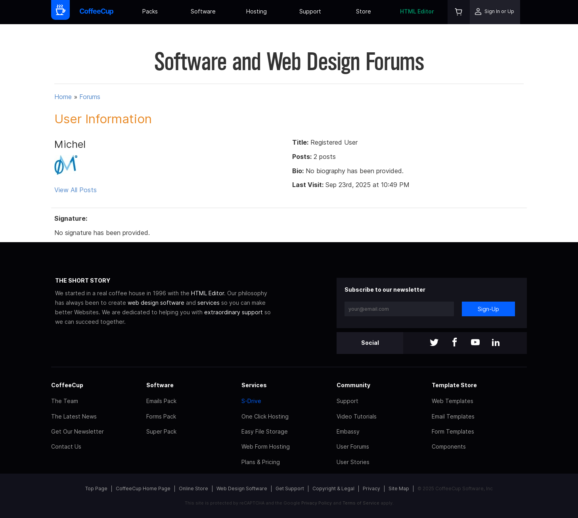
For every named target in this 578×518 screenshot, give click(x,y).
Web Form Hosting (265, 446)
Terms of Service (361, 503)
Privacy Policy (316, 503)
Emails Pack (161, 401)
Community (353, 385)
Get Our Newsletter (77, 431)
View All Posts (75, 190)
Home (63, 97)
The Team (64, 401)
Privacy (371, 488)
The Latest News (74, 416)
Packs (150, 11)
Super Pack (161, 431)
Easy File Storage (264, 431)
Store (363, 11)
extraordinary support (233, 312)
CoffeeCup (67, 385)
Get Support (290, 488)
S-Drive (251, 401)
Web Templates (452, 401)
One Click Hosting (265, 416)
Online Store (193, 488)
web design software (156, 302)
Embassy (348, 431)
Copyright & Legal (333, 488)
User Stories (353, 462)
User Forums (353, 446)
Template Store (454, 385)
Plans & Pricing (260, 462)
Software (203, 11)
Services (254, 385)
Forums (89, 97)
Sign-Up (488, 309)
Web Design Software (241, 488)
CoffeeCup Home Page (143, 488)
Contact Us (66, 446)
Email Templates (453, 416)
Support (310, 11)
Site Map (399, 488)
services (208, 302)
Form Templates (453, 431)
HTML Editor (417, 11)
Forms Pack (161, 416)
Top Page (96, 488)
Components (449, 446)
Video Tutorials (357, 416)
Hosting (256, 11)
